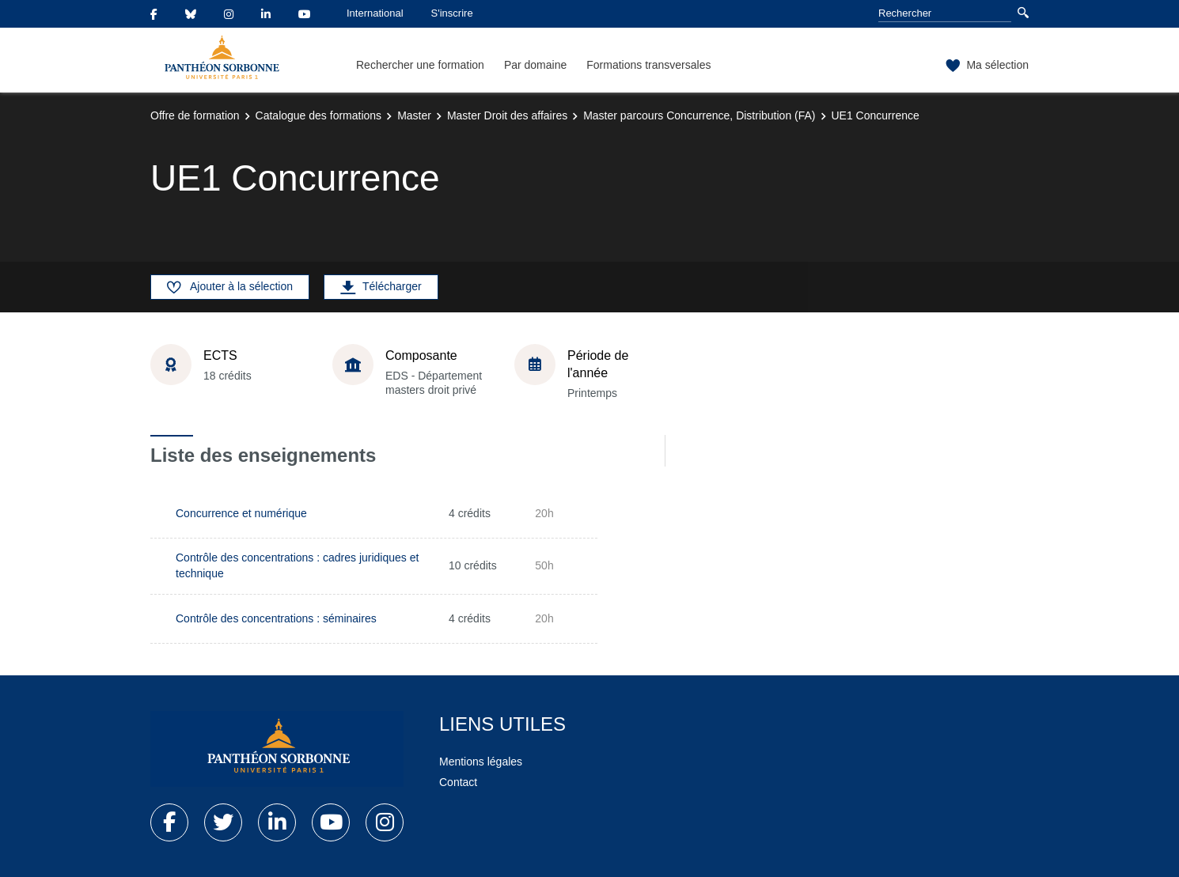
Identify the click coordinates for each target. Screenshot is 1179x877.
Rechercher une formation (420, 65)
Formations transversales (648, 65)
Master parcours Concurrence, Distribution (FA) (699, 115)
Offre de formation (195, 115)
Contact (458, 782)
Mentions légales (480, 761)
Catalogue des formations (319, 115)
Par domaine (535, 65)
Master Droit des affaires (507, 115)
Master (414, 115)
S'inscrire (452, 13)
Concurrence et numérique (241, 513)
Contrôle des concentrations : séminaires (276, 618)
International (375, 13)
